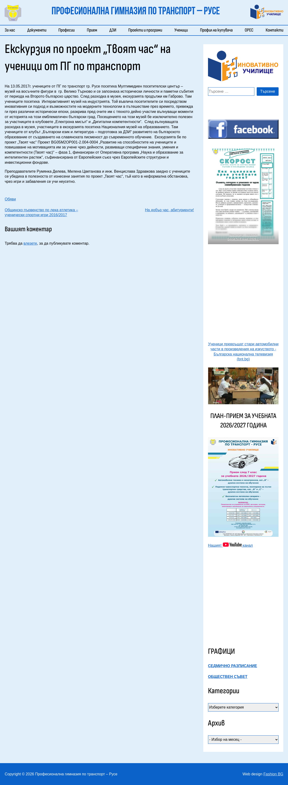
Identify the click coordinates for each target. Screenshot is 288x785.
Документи (36, 30)
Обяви (10, 199)
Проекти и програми (145, 30)
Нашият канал (230, 545)
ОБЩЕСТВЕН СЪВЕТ (227, 677)
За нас (10, 30)
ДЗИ (112, 30)
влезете (30, 243)
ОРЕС (249, 30)
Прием (92, 30)
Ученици (181, 30)
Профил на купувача (216, 30)
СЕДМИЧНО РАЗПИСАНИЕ (232, 666)
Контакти (274, 30)
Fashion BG (273, 774)
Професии (66, 30)
